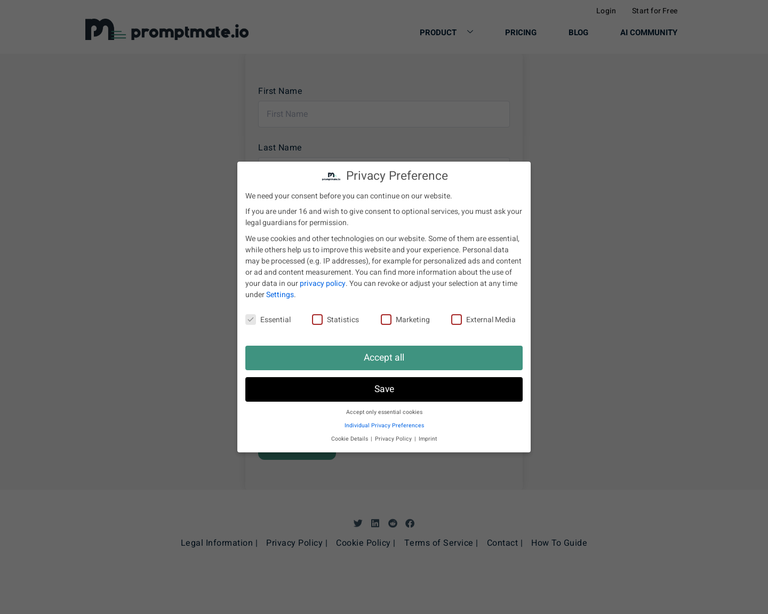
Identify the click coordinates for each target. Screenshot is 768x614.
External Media (483, 319)
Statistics (335, 319)
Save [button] (384, 389)
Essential (268, 319)
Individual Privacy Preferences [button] (384, 425)
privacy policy (323, 283)
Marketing (405, 319)
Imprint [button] (428, 439)
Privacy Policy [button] (394, 439)
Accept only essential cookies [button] (384, 412)
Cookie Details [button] (350, 439)
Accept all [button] (384, 357)
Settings (280, 294)
